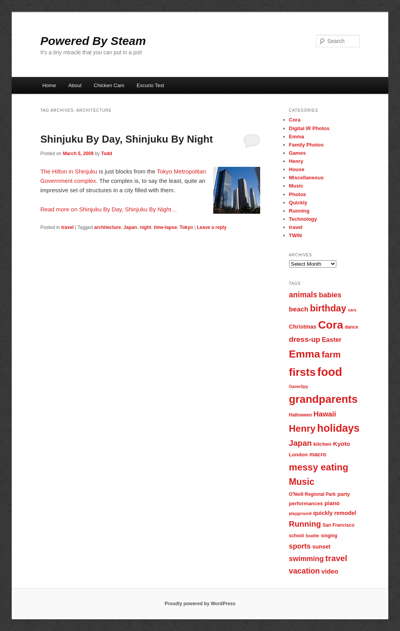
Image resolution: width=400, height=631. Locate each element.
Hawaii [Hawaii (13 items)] (325, 414)
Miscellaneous (306, 178)
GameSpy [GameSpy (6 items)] (298, 386)
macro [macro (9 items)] (317, 454)
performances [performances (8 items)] (306, 503)
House (297, 169)
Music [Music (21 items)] (301, 482)
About (75, 85)
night (145, 227)
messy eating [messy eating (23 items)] (318, 467)
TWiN (295, 235)
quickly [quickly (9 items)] (323, 513)
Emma (296, 136)
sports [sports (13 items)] (300, 546)
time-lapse (165, 227)
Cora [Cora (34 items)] (330, 325)
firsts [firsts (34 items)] (302, 372)
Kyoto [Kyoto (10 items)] (341, 443)
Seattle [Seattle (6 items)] (312, 535)
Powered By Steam (93, 40)
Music (296, 186)
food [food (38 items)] (329, 371)
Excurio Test (150, 85)
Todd (106, 153)
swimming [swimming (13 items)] (306, 558)
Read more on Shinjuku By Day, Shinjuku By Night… (108, 209)
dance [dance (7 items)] (351, 327)
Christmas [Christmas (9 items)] (303, 327)
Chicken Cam (109, 85)
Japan (130, 227)
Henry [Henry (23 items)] (302, 428)
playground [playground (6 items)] (300, 513)
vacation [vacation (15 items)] (304, 571)
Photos (297, 194)
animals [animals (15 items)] (303, 294)
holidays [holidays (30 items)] (338, 428)
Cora (295, 120)
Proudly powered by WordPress (199, 603)
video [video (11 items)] (329, 571)
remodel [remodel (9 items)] (345, 513)
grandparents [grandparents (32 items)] (323, 399)
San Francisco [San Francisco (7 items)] (338, 525)
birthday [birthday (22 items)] (328, 308)
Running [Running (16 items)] (305, 524)
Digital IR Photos (309, 128)
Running (299, 211)
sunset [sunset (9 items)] (321, 546)
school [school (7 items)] (296, 535)
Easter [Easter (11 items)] (331, 339)
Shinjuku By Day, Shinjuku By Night (126, 139)
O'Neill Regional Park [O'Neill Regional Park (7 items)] (312, 494)
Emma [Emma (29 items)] (304, 354)
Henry (296, 161)
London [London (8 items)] (298, 455)
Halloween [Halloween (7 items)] (300, 415)
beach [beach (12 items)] (299, 309)
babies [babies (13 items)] (330, 295)
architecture (107, 227)
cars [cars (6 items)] (352, 309)
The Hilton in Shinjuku (68, 171)
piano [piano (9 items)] (332, 503)
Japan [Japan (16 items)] (300, 443)
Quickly (298, 203)
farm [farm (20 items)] (331, 354)
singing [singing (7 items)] (329, 535)
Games (297, 153)
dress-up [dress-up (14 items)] (304, 339)
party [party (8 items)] (344, 494)
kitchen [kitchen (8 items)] (322, 444)
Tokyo (186, 227)
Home (49, 85)
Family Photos (306, 145)
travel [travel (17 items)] (336, 558)
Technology (303, 219)
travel (67, 227)
